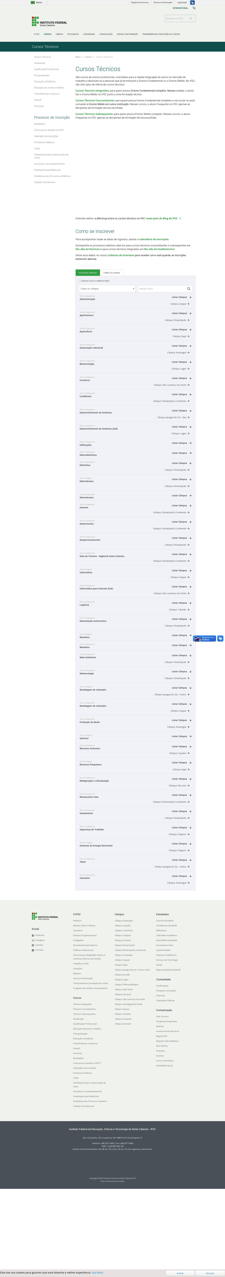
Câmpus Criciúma (123, 1021)
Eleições (77, 1054)
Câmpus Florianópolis (177, 324)
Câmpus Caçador (179, 817)
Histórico (77, 1001)
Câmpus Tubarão (179, 653)
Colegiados (78, 1021)
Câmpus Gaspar (179, 306)
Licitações (77, 1049)
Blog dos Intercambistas (167, 1121)
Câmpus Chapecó (179, 908)
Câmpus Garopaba (124, 1035)
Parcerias (77, 1134)
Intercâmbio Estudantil (166, 1021)
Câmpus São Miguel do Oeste (128, 1085)
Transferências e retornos (85, 1124)
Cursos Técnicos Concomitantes (95, 100)
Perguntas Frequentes (166, 1102)
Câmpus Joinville (122, 1055)
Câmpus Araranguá (178, 360)
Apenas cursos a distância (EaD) (95, 280)
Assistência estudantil (166, 1006)
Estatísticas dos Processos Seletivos (90, 1182)
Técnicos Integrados (82, 1085)
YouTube (39, 1030)
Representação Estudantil (168, 1050)
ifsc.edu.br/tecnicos (88, 249)
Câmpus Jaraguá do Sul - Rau (173, 433)
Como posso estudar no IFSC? (87, 1143)
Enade (159, 1045)
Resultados (78, 1139)
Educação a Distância (83, 1119)
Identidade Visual (164, 1146)
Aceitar (180, 1273)
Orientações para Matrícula (86, 1177)
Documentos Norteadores (85, 1026)
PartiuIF (76, 1129)
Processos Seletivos (82, 1153)
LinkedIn (39, 1025)
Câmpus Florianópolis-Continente (171, 415)
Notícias (160, 1107)
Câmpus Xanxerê (123, 1104)
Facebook (39, 1015)
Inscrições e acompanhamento (87, 1172)
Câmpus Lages (180, 379)
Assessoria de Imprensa (167, 1112)
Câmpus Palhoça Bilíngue (126, 1065)
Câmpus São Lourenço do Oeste (171, 397)
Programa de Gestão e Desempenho (90, 1069)
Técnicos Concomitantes (84, 1089)
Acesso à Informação (83, 1059)
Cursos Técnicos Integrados (92, 90)
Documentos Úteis (164, 1026)
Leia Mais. (98, 1272)
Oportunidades (163, 1030)
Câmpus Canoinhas (124, 1011)
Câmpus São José (179, 853)
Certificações (162, 1066)
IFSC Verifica (162, 1126)
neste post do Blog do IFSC (162, 218)
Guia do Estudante (165, 1001)
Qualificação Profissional (85, 1104)
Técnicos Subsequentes (84, 1094)
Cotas (76, 1158)
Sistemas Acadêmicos (166, 1035)
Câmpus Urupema (123, 1099)
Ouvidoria (77, 1011)
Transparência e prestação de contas (90, 1064)
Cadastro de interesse (83, 1186)
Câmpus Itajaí (181, 342)
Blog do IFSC (161, 1116)
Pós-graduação (80, 1114)
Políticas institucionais (83, 1030)
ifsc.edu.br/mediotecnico (159, 249)
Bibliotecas (161, 1011)
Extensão (160, 1076)
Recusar (210, 1273)
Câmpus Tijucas (122, 1089)
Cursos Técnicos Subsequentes (94, 114)
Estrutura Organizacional (84, 1016)
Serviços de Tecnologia (167, 1040)
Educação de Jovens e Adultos (87, 1109)
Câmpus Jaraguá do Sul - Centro (171, 750)
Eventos (160, 1136)
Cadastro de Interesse (121, 255)
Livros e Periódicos (165, 1141)
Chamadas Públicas (165, 1081)
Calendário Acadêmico (166, 1016)
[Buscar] (191, 18)
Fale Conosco (162, 1097)
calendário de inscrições (154, 239)
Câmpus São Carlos (124, 1070)
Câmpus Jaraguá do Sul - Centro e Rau (132, 1050)
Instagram (40, 1020)
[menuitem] (36, 34)
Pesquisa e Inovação (166, 1071)
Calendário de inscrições (84, 1148)
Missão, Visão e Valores (84, 1006)
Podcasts (160, 1131)
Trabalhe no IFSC (81, 1044)
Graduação (78, 1099)
